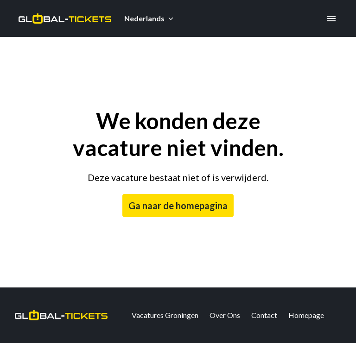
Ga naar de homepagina (178, 205)
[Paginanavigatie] (331, 18)
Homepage (306, 315)
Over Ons (225, 315)
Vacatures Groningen (165, 315)
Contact (264, 315)
